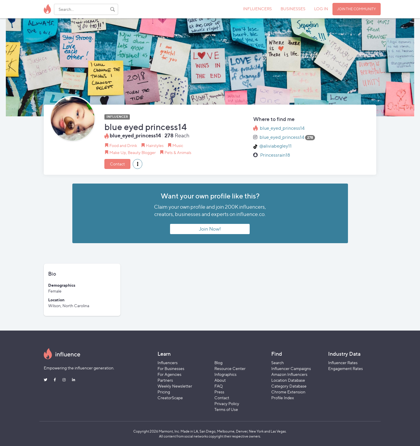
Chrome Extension (288, 391)
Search (277, 362)
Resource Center (230, 368)
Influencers (168, 362)
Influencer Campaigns (291, 368)
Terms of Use (226, 409)
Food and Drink (123, 145)
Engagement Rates (345, 368)
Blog (218, 362)
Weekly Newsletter (175, 385)
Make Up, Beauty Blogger (132, 152)
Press (219, 391)
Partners (165, 380)
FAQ (218, 385)
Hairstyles (155, 145)
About (220, 380)
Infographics (225, 374)
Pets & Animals (177, 152)
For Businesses (171, 368)
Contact (117, 163)
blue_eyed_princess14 (282, 128)
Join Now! (210, 229)
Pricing (164, 391)
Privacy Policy (226, 403)
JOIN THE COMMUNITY (356, 9)
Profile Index (282, 397)
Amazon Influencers (289, 374)
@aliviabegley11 (275, 146)
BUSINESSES (293, 8)
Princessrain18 (275, 155)
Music (177, 145)
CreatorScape (170, 397)
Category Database (289, 385)
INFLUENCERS (257, 8)
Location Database (288, 380)
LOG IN (321, 8)
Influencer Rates (343, 362)
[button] (137, 164)
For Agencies (169, 374)
